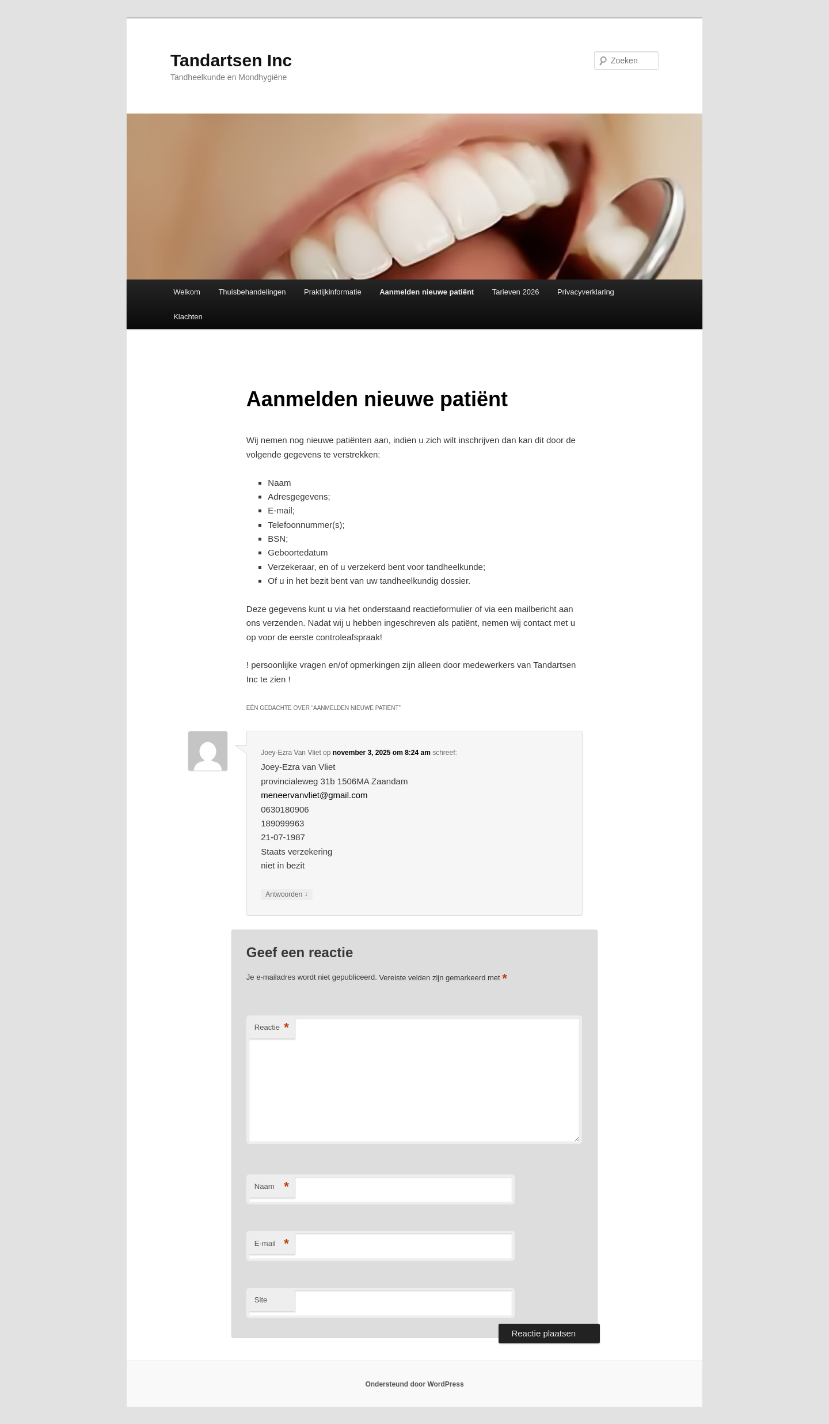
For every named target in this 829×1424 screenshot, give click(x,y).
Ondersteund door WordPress (414, 1384)
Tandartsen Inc (231, 60)
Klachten (188, 316)
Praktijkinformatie (333, 292)
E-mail (271, 1244)
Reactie (271, 1027)
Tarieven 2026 (515, 292)
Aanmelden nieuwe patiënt (426, 292)
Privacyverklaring (585, 292)
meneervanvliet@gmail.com (314, 795)
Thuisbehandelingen (252, 292)
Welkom (186, 292)
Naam (271, 1187)
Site (260, 1299)
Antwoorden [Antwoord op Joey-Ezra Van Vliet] (286, 894)
